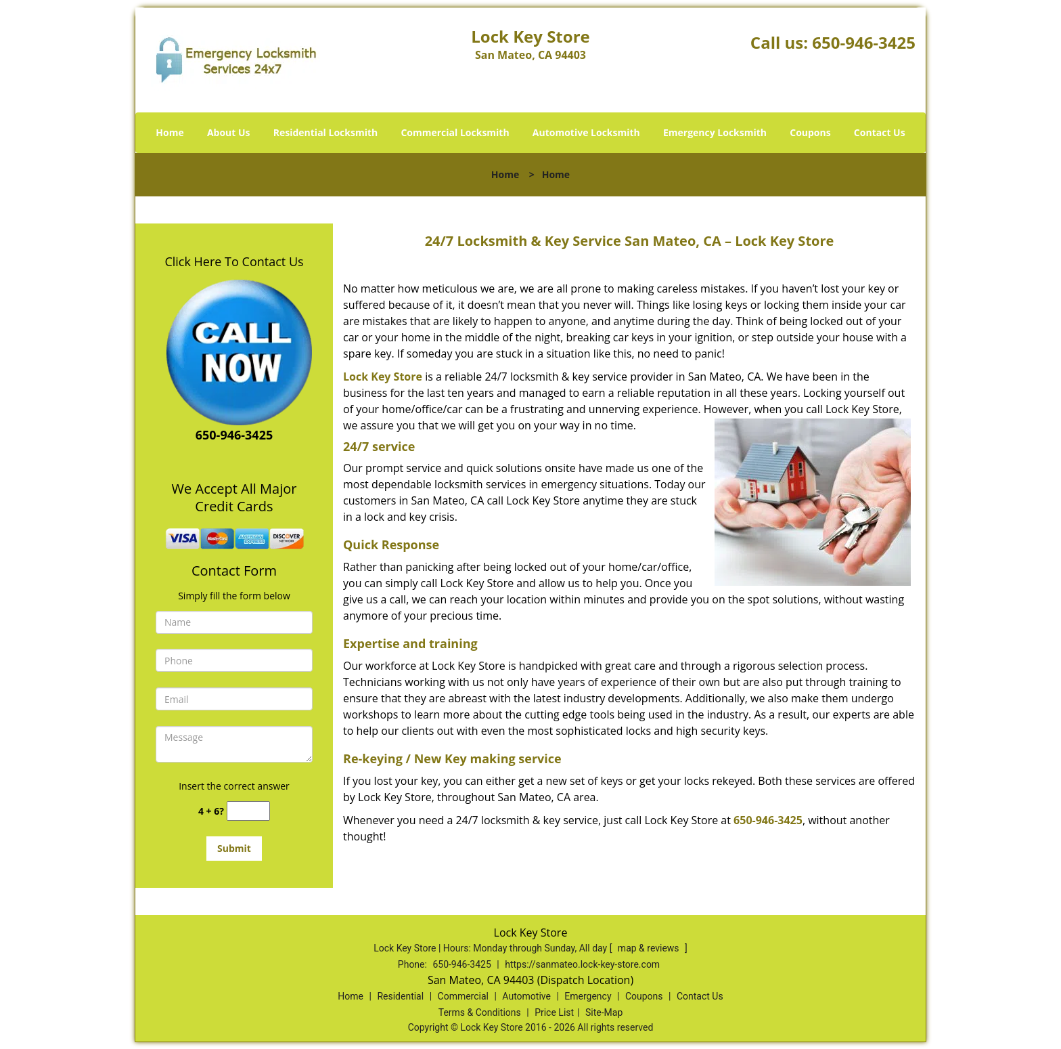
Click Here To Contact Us (233, 261)
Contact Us (879, 132)
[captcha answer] (248, 811)
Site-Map (604, 1012)
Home (169, 132)
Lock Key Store (382, 376)
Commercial (463, 996)
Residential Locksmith (325, 132)
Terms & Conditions (479, 1012)
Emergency (587, 996)
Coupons (810, 132)
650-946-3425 (864, 42)
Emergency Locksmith (715, 132)
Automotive (526, 996)
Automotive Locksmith (586, 132)
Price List (554, 1012)
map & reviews (649, 948)
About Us (228, 132)
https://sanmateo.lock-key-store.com (582, 964)
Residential (400, 996)
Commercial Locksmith (455, 132)
